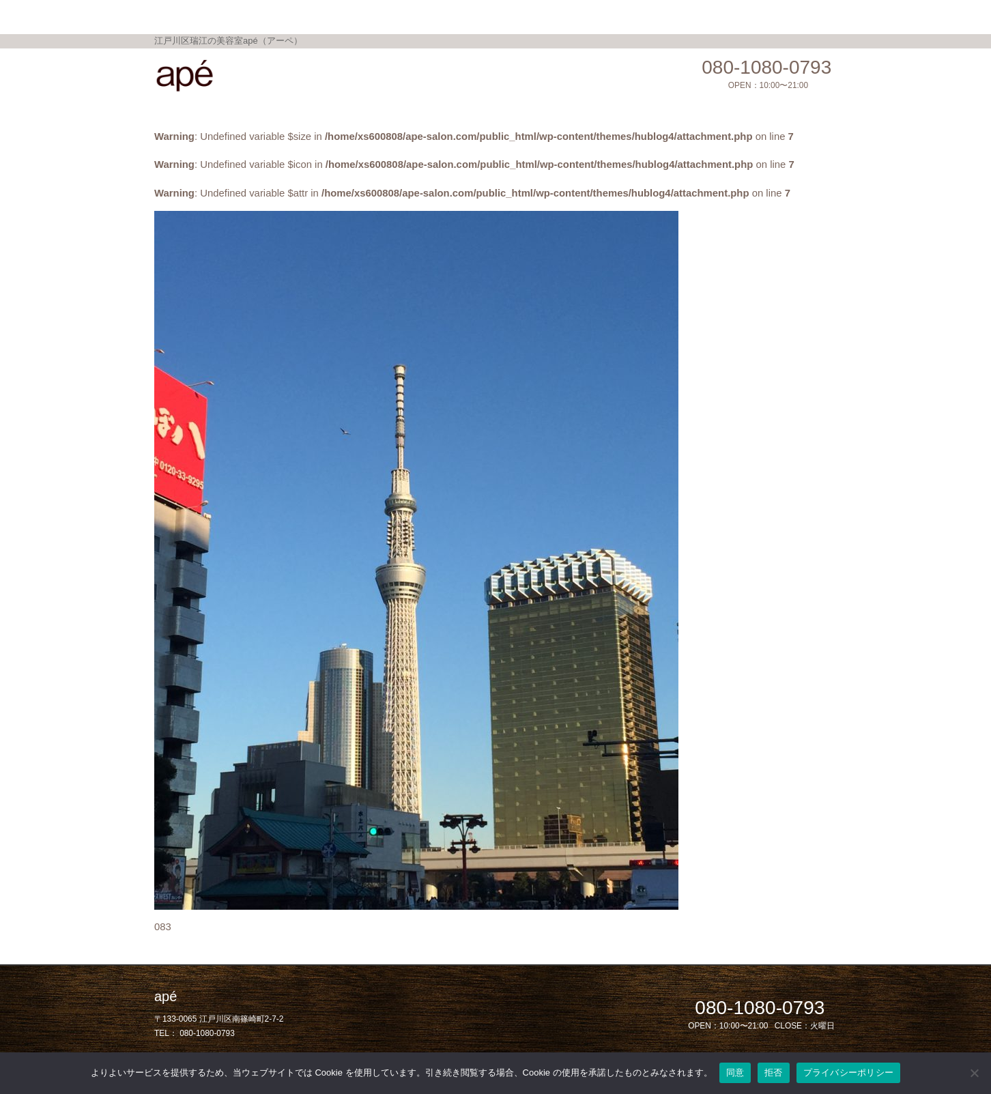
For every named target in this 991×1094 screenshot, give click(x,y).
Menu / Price (355, 16)
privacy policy (683, 16)
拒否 (773, 1072)
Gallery (475, 16)
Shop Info (536, 16)
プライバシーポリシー (848, 1072)
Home (290, 16)
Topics (421, 16)
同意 (735, 1072)
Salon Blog (606, 16)
